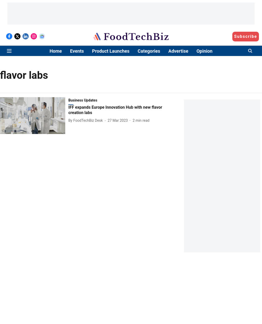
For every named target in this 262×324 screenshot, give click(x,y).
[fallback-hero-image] (34, 115)
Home (56, 51)
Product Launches (110, 51)
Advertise (178, 51)
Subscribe (245, 36)
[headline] (119, 110)
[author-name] (86, 120)
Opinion (204, 51)
